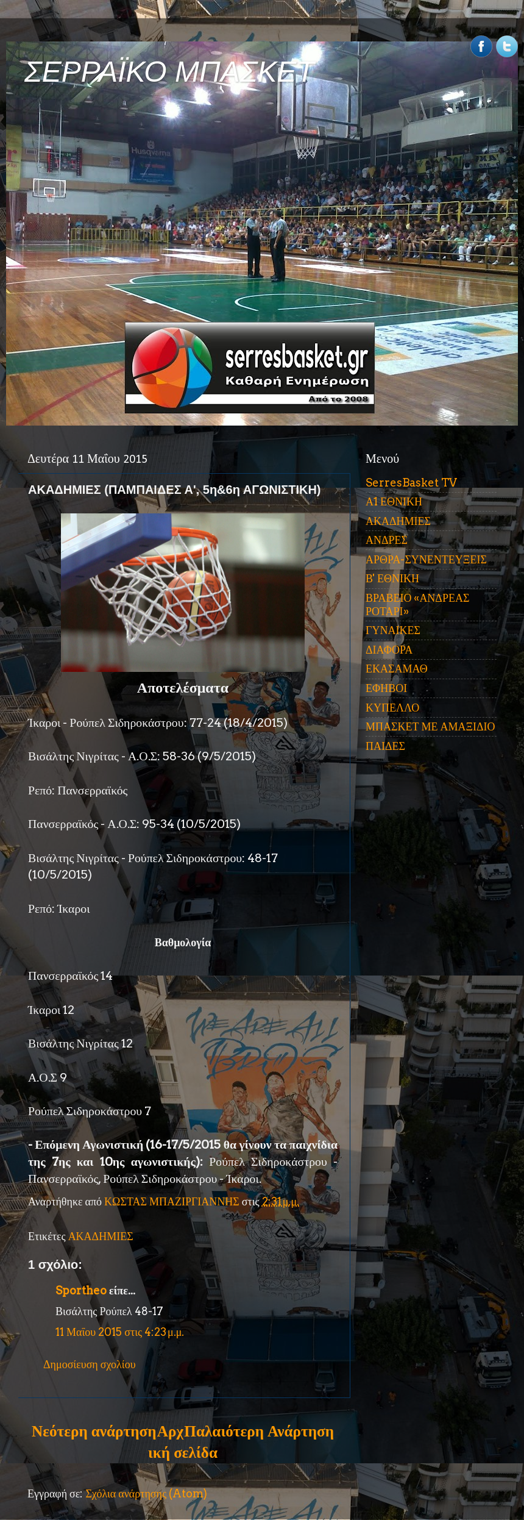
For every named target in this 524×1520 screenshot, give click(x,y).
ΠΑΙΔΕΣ (385, 746)
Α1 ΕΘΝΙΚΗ (394, 501)
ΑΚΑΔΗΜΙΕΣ (100, 1236)
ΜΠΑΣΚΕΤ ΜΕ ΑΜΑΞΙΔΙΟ (430, 726)
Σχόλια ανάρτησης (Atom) (146, 1493)
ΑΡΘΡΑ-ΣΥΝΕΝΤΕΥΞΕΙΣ (426, 559)
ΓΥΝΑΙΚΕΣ (393, 630)
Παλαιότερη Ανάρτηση (259, 1431)
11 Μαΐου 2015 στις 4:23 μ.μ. (119, 1332)
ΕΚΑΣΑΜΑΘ (397, 668)
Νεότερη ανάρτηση (94, 1431)
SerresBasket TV (411, 482)
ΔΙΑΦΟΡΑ (389, 649)
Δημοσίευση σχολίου (89, 1364)
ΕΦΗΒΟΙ (386, 688)
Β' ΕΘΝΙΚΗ (392, 578)
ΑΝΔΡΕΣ (387, 539)
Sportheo (81, 1290)
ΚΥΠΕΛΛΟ (392, 707)
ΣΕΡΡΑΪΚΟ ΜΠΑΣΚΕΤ (169, 71)
